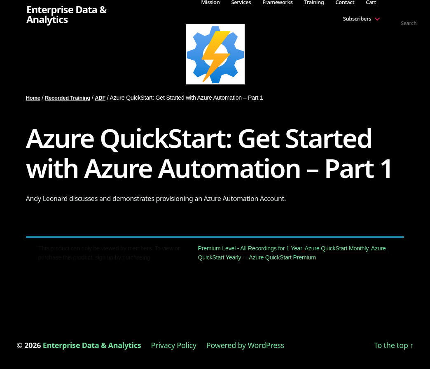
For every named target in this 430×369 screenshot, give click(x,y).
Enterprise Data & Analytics (66, 14)
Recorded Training (67, 98)
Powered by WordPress (245, 345)
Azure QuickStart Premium (282, 257)
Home (33, 98)
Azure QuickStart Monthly (336, 248)
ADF (100, 98)
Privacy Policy (173, 345)
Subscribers (357, 18)
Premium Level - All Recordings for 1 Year (250, 248)
